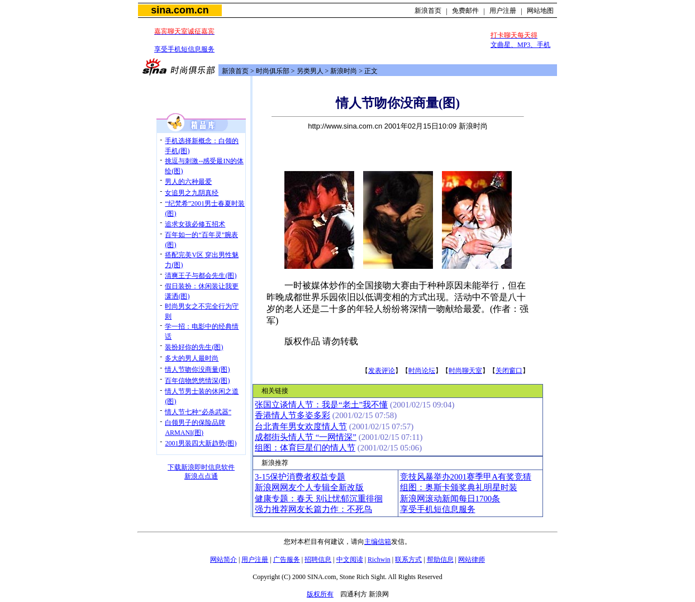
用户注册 (502, 11)
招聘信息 (317, 559)
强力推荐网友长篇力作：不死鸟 (313, 509)
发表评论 (381, 371)
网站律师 (471, 559)
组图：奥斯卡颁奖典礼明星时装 (458, 487)
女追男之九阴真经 (191, 193)
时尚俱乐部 (272, 71)
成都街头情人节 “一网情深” (305, 437)
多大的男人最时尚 (191, 358)
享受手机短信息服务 (184, 49)
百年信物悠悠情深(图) (197, 381)
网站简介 (223, 559)
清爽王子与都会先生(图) (200, 275)
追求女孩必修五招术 (195, 224)
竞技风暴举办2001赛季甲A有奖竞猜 (466, 476)
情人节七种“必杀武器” (198, 412)
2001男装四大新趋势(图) (200, 443)
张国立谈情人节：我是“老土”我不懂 (321, 404)
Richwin (379, 559)
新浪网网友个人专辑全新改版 (309, 487)
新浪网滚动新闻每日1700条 (450, 498)
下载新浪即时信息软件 (201, 467)
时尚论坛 (421, 371)
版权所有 (320, 594)
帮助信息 (440, 559)
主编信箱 (377, 542)
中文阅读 (349, 559)
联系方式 (408, 559)
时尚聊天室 (465, 371)
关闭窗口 (509, 371)
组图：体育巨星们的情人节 (305, 447)
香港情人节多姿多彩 (292, 415)
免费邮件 (465, 11)
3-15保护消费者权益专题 (300, 476)
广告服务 (286, 559)
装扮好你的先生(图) (194, 347)
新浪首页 (428, 11)
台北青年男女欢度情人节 (301, 426)
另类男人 (310, 71)
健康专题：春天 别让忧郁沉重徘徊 (319, 498)
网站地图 (540, 11)
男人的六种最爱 (188, 182)
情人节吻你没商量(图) (197, 369)
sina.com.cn (179, 10)
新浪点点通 (201, 476)
